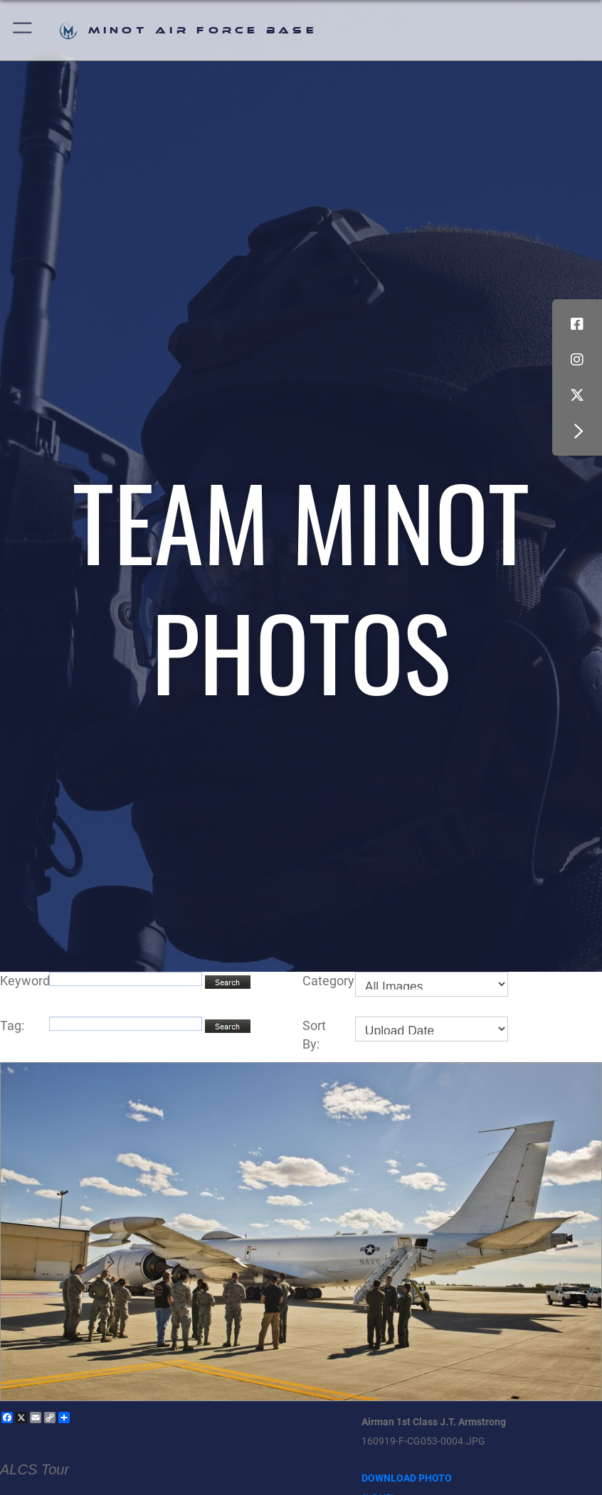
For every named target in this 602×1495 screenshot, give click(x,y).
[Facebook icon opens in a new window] (577, 324)
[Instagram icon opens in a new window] (577, 359)
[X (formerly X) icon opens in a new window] (577, 395)
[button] (23, 30)
